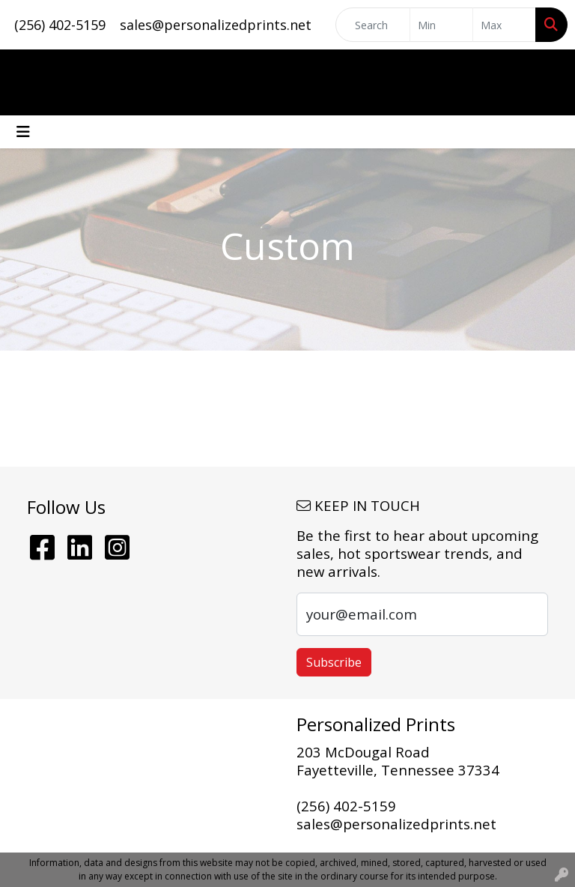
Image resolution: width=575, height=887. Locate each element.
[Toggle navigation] (23, 131)
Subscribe (334, 662)
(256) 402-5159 (60, 25)
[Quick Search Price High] (504, 24)
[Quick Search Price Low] (441, 24)
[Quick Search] (372, 24)
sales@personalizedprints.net (215, 25)
